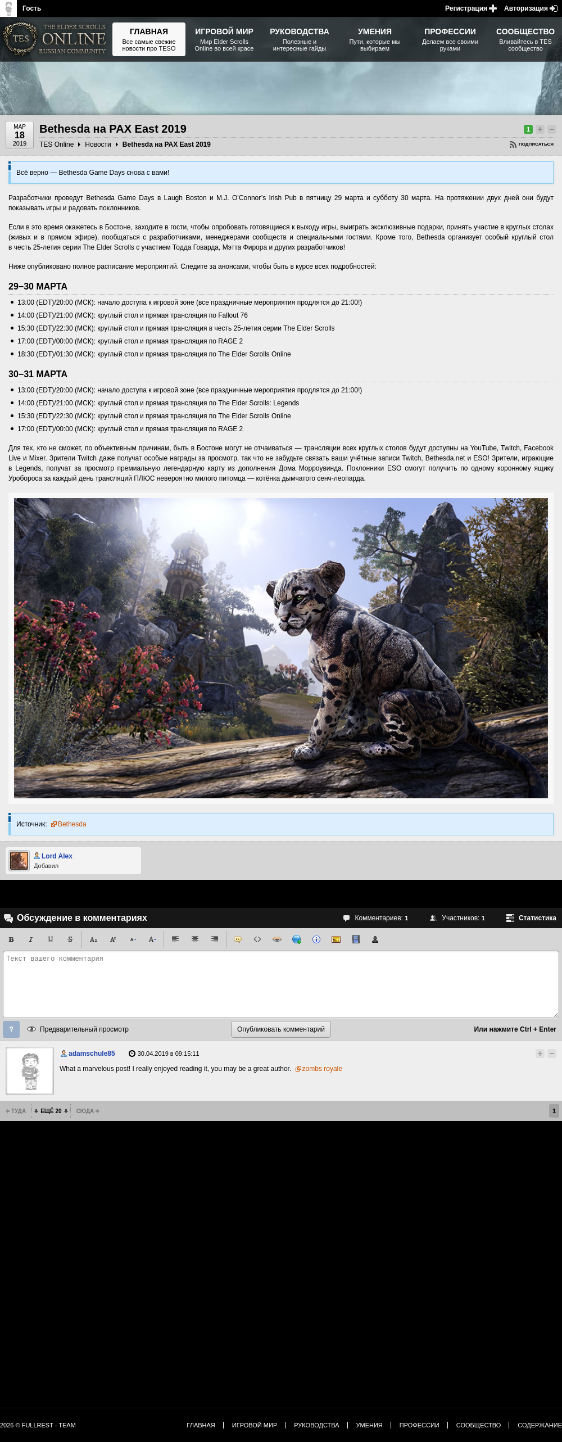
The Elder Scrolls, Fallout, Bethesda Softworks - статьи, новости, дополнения (56, 39)
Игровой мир (254, 1425)
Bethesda (72, 824)
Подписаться (536, 144)
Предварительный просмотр (84, 1029)
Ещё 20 (50, 1111)
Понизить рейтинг (551, 129)
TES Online (56, 144)
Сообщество (478, 1425)
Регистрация (466, 8)
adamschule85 (92, 1053)
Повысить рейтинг (540, 129)
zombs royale (322, 1069)
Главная (201, 1425)
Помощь (11, 1029)
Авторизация (526, 8)
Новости (98, 144)
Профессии (419, 1425)
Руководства (316, 1425)
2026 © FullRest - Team (38, 1425)
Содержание (540, 1425)
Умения (369, 1425)
